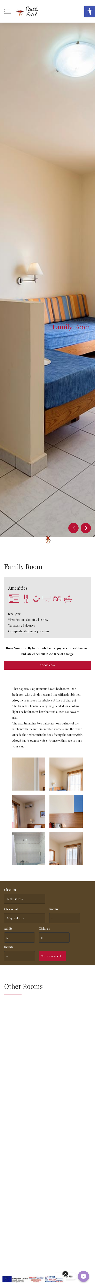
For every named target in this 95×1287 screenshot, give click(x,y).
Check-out (11, 909)
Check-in (10, 890)
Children (44, 929)
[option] (47, 280)
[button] (89, 11)
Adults (8, 929)
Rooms (53, 909)
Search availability (52, 956)
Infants (8, 947)
